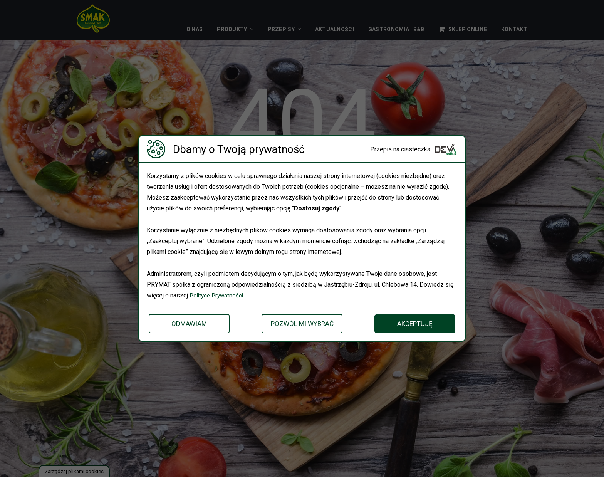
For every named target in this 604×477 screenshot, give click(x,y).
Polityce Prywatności (218, 295)
